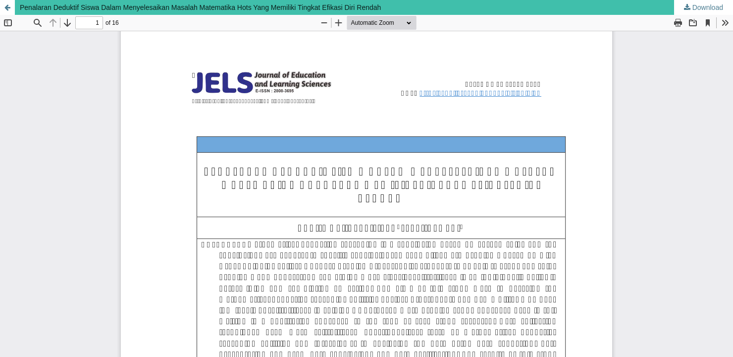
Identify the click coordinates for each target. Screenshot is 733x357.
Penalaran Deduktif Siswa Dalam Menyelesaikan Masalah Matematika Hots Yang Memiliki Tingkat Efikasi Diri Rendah (200, 7)
